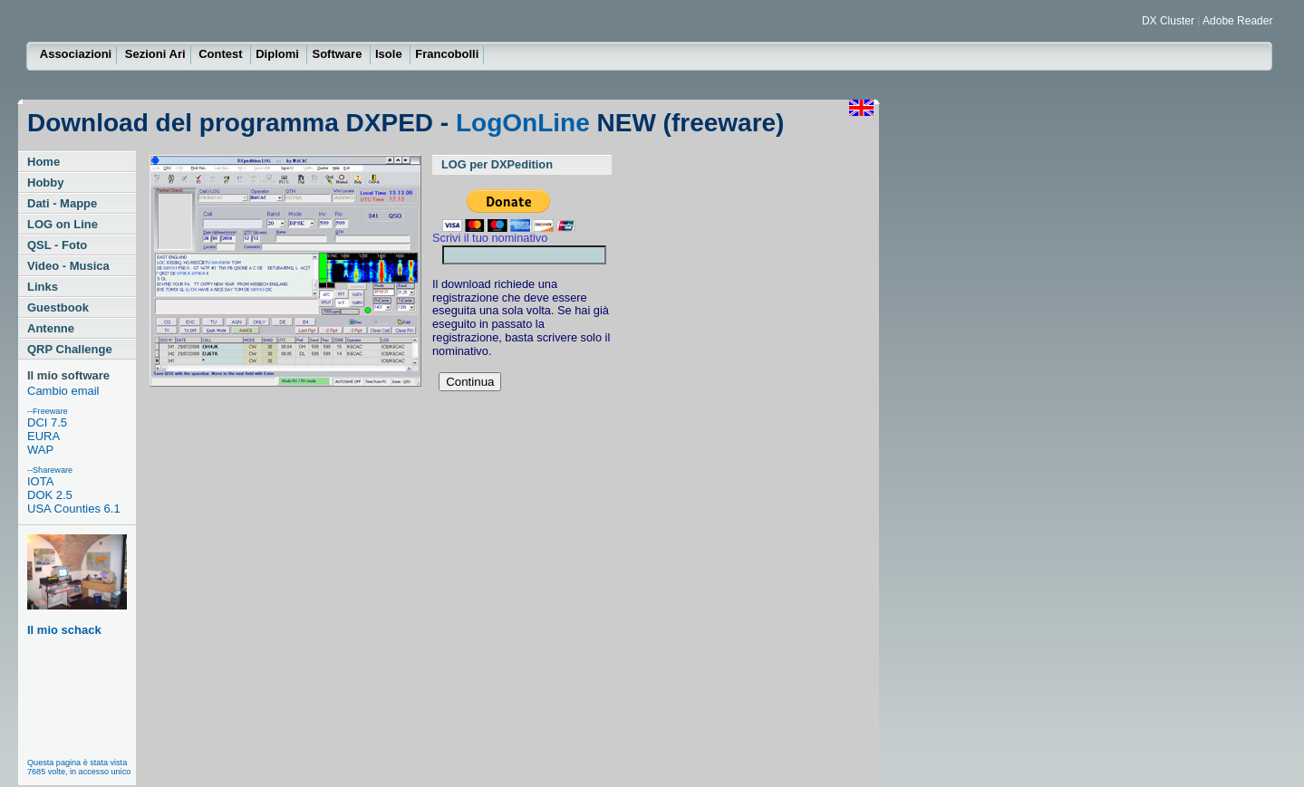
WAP (40, 449)
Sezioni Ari (155, 54)
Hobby (45, 182)
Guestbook (58, 307)
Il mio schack (77, 585)
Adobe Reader (1237, 20)
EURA (43, 436)
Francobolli (446, 54)
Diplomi (279, 54)
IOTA (40, 481)
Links (42, 286)
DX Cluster (1169, 20)
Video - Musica (68, 266)
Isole (390, 54)
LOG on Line (62, 224)
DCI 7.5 (47, 422)
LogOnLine (523, 123)
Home (43, 161)
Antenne (50, 328)
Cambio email (63, 391)
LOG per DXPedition (497, 164)
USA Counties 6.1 (74, 508)
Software (338, 54)
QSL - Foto (57, 245)
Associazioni (75, 54)
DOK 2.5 (49, 495)
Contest (222, 54)
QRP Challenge (69, 349)
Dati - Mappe (62, 203)
